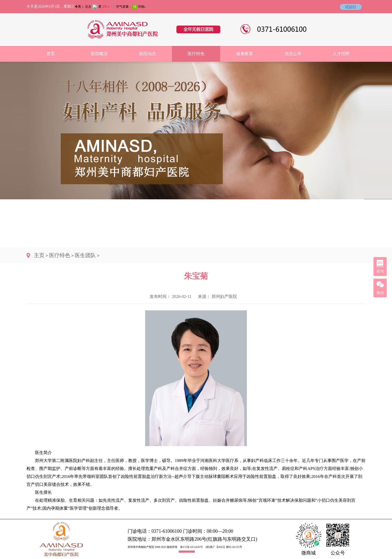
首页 (50, 53)
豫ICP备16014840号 (191, 546)
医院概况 (99, 53)
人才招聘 (341, 53)
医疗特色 (196, 53)
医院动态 (147, 53)
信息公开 (292, 53)
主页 (39, 255)
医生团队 (85, 255)
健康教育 (244, 53)
